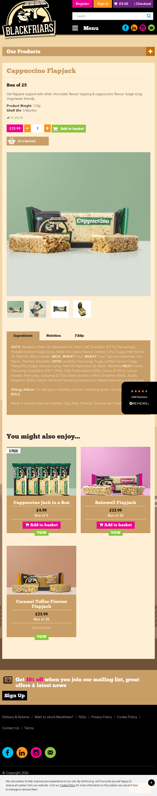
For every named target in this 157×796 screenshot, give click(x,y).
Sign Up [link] (14, 696)
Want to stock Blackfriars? (54, 717)
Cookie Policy (67, 785)
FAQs (82, 717)
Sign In (102, 4)
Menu (90, 28)
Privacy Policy (101, 717)
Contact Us (10, 728)
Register (82, 4)
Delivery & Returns (15, 717)
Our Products (23, 51)
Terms (29, 728)
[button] (139, 398)
